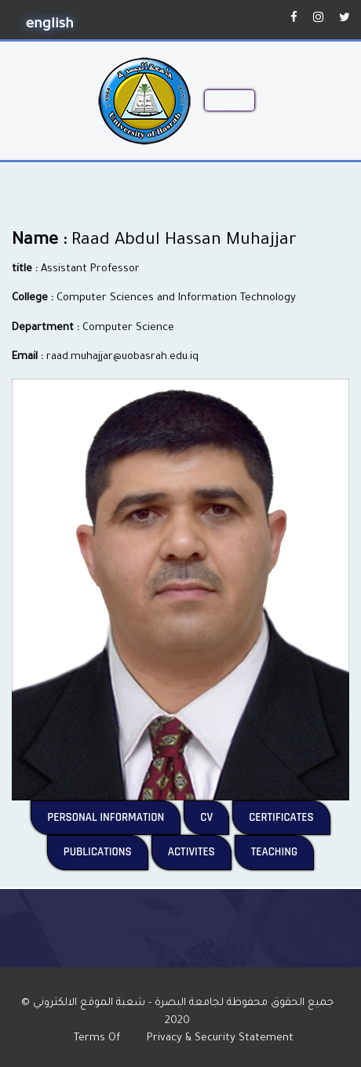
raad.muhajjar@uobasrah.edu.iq (122, 357)
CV (214, 816)
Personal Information (113, 816)
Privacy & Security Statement (224, 1038)
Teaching (282, 851)
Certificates (289, 816)
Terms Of (103, 1038)
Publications (106, 851)
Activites (200, 851)
